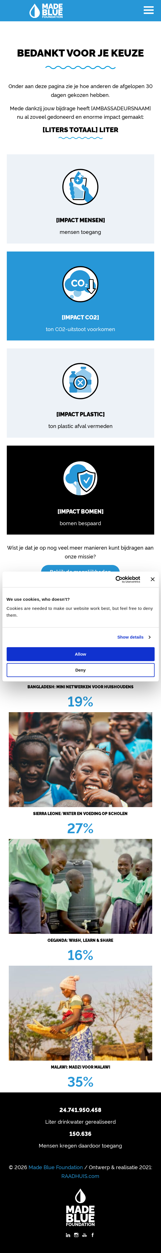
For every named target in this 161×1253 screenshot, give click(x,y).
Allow (80, 654)
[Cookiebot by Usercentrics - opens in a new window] (115, 579)
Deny (80, 670)
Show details (130, 637)
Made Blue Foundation (56, 1166)
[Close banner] (152, 579)
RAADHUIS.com (80, 1175)
